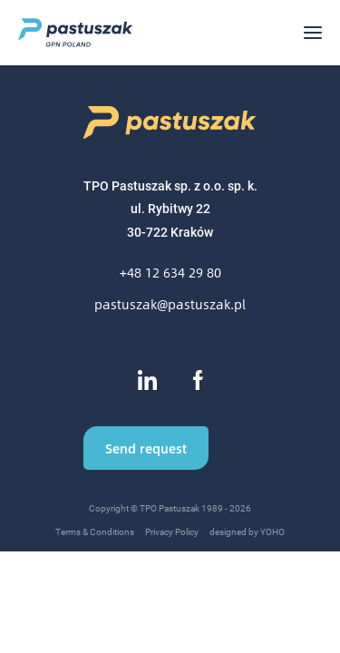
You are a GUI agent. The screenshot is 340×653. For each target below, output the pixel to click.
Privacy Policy (172, 531)
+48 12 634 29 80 (170, 272)
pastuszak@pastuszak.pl (170, 304)
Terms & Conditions (94, 531)
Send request (146, 448)
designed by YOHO (247, 531)
